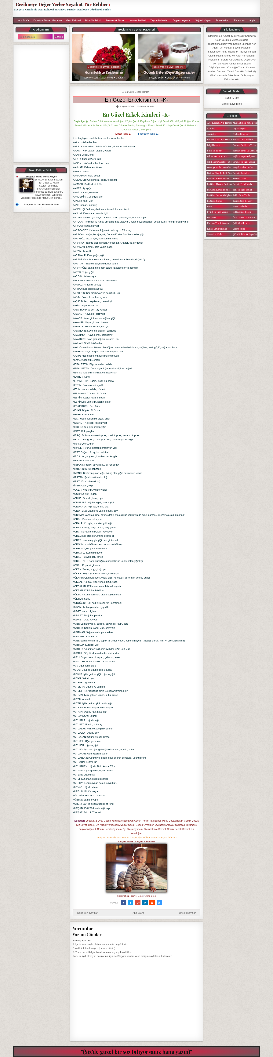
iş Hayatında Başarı (242, 212)
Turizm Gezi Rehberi (242, 201)
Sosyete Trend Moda (242, 184)
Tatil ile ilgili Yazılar (242, 189)
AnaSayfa (23, 20)
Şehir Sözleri (239, 228)
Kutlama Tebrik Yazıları (218, 223)
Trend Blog (150, 895)
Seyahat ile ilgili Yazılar (244, 162)
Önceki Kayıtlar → (189, 912)
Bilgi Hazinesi (213, 145)
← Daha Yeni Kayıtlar (86, 912)
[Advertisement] (187, 8)
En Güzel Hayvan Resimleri (220, 184)
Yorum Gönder (147, 106)
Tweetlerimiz (223, 20)
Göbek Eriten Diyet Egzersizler (169, 72)
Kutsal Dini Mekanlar (217, 228)
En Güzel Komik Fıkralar (218, 189)
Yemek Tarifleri (137, 20)
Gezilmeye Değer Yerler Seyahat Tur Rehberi (63, 4)
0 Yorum (120, 78)
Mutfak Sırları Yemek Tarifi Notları (249, 123)
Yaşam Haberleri (159, 20)
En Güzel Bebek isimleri (137, 92)
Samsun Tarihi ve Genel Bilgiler (248, 150)
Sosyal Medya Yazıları (243, 167)
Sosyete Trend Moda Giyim (41, 176)
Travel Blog (137, 895)
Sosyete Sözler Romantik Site (41, 204)
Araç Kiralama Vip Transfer (219, 123)
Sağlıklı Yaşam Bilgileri (244, 156)
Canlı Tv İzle (232, 97)
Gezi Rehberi (73, 20)
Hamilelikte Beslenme (104, 72)
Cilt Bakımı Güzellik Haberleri (221, 162)
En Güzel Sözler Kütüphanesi (220, 195)
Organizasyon (239, 128)
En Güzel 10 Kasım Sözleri (49, 179)
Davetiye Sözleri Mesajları (47, 20)
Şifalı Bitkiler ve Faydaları (245, 234)
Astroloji (211, 128)
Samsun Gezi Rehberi (243, 139)
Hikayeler (211, 217)
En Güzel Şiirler (214, 201)
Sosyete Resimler (241, 173)
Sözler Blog (123, 895)
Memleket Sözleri (115, 20)
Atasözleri (211, 134)
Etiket (210, 206)
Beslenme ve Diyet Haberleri (104, 67)
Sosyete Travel (239, 178)
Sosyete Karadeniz (145, 841)
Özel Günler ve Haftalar (244, 217)
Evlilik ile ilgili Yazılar (217, 212)
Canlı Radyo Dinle (232, 103)
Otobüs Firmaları (241, 134)
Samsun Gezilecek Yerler (244, 145)
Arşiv (252, 20)
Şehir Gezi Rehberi (241, 223)
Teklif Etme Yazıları (242, 195)
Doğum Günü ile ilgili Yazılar (220, 173)
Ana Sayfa (138, 912)
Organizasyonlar (182, 20)
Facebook (239, 20)
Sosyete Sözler (91, 78)
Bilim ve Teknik (93, 20)
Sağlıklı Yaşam (203, 20)
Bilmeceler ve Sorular (217, 156)
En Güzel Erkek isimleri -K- (136, 100)
